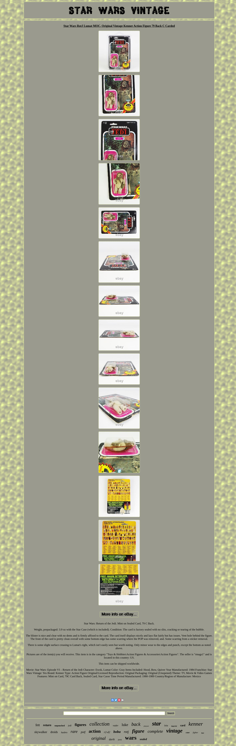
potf (83, 732)
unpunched (60, 725)
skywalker (40, 732)
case (187, 732)
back (135, 724)
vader (115, 725)
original (98, 738)
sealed (143, 739)
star (156, 723)
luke (125, 725)
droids (54, 732)
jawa (120, 739)
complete (155, 731)
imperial (174, 726)
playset (146, 726)
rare (74, 731)
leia (166, 725)
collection (99, 724)
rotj (126, 732)
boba (117, 732)
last (202, 733)
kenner (196, 724)
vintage (174, 731)
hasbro (64, 732)
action (95, 731)
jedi (69, 725)
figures (80, 725)
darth (112, 739)
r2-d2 (107, 732)
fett (37, 725)
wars (131, 738)
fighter (195, 732)
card (182, 725)
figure (138, 731)
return (47, 725)
